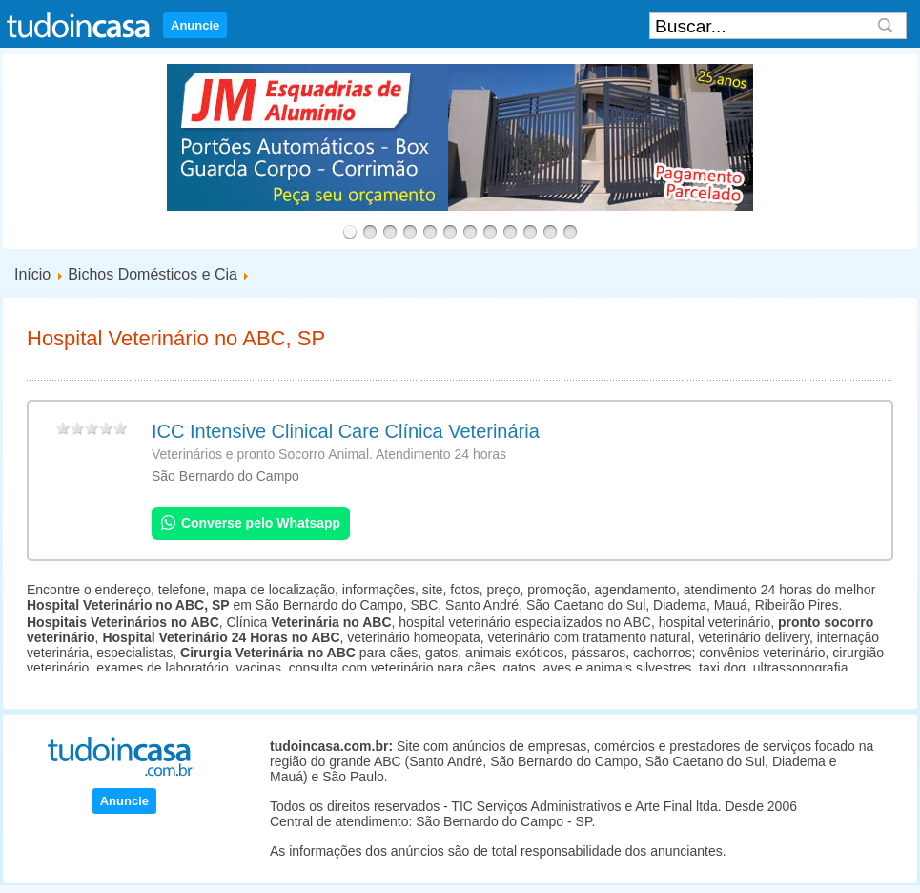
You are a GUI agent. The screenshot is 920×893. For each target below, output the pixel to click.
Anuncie (195, 25)
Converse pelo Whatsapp (250, 522)
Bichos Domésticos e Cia (152, 274)
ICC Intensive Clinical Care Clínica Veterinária (346, 431)
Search (886, 25)
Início (32, 274)
